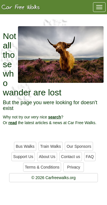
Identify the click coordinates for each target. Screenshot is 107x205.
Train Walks (50, 146)
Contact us (70, 156)
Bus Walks (25, 146)
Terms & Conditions (42, 167)
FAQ (90, 156)
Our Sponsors (78, 146)
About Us (47, 156)
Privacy (73, 167)
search (54, 117)
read (12, 122)
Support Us (23, 156)
